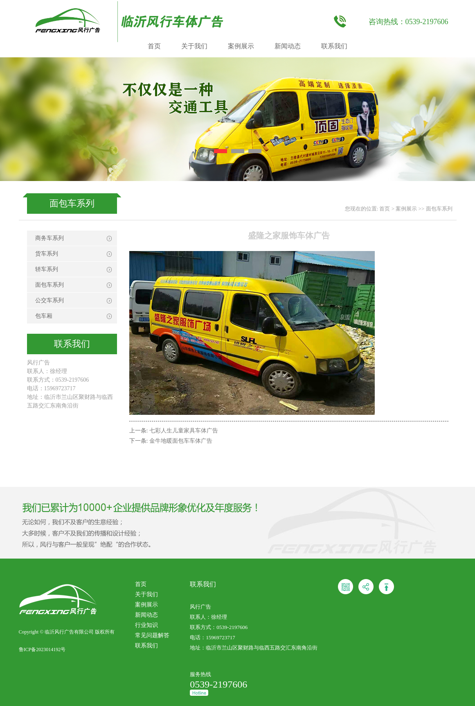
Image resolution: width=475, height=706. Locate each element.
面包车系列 (439, 209)
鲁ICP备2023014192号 (42, 649)
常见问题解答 (152, 635)
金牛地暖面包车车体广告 (180, 441)
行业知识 (146, 625)
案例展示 (241, 46)
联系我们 (334, 46)
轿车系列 (46, 269)
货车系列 (46, 254)
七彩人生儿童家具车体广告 (183, 431)
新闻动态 (288, 46)
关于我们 (194, 46)
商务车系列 (49, 238)
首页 (154, 46)
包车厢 (43, 316)
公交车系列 (49, 300)
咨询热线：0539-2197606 (408, 22)
